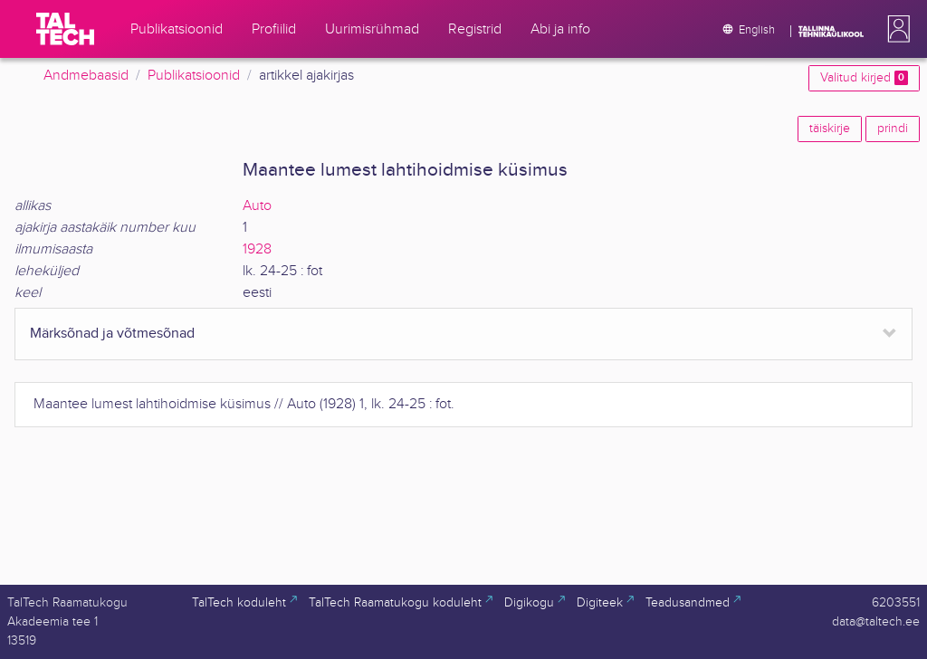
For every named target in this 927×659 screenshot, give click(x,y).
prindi (892, 128)
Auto (257, 206)
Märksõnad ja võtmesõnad (112, 333)
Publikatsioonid (194, 75)
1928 (257, 249)
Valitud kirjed (864, 78)
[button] (895, 29)
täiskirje (829, 128)
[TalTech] (65, 29)
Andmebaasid (86, 75)
